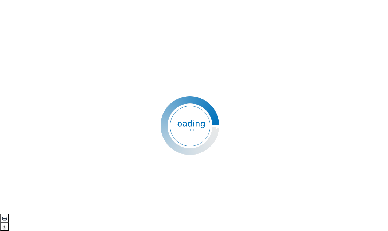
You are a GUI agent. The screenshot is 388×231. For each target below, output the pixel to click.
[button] (4, 218)
